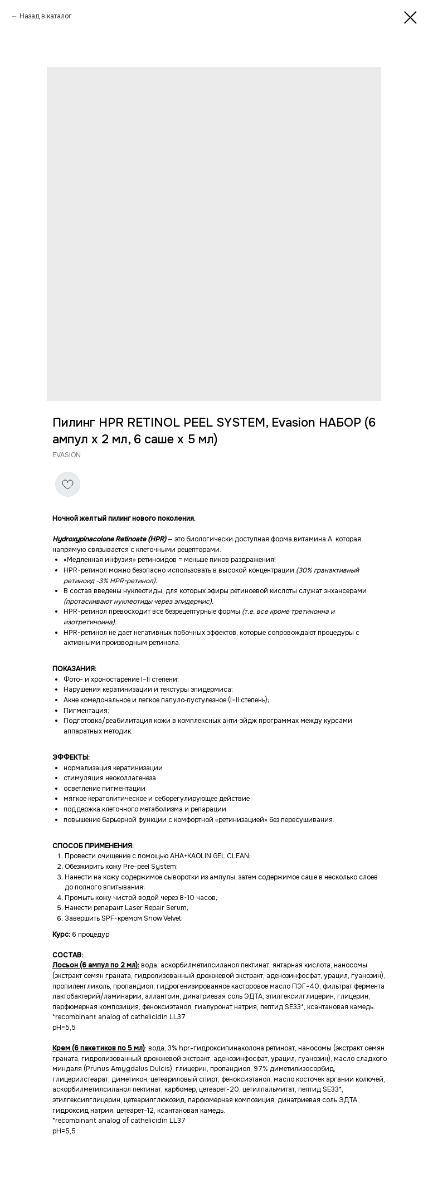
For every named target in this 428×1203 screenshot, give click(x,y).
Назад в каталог (46, 16)
